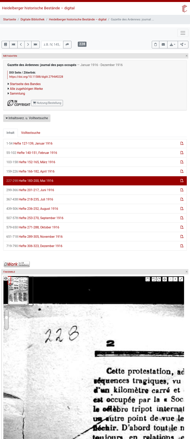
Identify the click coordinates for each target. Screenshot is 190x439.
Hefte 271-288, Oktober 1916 (32, 227)
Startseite (9, 19)
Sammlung (17, 93)
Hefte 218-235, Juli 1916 (29, 199)
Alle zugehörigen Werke (26, 89)
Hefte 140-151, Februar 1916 (31, 153)
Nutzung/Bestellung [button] (47, 102)
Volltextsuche (30, 133)
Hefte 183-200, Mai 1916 (29, 181)
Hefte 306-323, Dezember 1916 (34, 246)
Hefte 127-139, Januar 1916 (29, 143)
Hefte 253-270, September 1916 (35, 218)
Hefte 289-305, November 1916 (34, 237)
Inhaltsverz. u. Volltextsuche (27, 118)
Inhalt (10, 133)
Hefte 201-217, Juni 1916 (30, 190)
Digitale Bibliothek (33, 19)
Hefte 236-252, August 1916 (32, 209)
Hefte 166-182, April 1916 (30, 171)
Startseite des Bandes (25, 84)
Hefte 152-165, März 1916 (30, 162)
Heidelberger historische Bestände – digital (38, 8)
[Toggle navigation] (182, 33)
